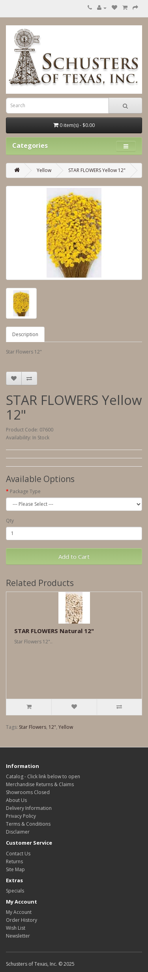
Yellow (44, 170)
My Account (19, 912)
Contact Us (18, 853)
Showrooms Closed (28, 792)
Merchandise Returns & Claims (40, 784)
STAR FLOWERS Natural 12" (54, 631)
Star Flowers (32, 727)
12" (52, 727)
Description (25, 334)
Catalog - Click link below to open (43, 776)
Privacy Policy (21, 816)
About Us (16, 800)
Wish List (15, 928)
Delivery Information (29, 808)
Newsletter (18, 935)
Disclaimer (18, 831)
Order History (21, 920)
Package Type (25, 491)
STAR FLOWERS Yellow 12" (97, 170)
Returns (14, 861)
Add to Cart (74, 556)
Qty (10, 520)
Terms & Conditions (28, 824)
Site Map (15, 869)
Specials (15, 890)
